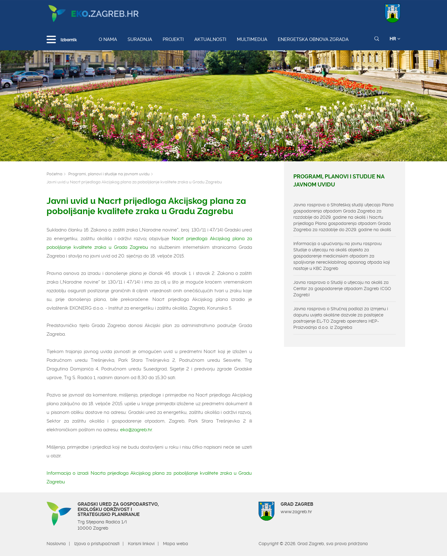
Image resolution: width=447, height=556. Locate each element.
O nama (108, 39)
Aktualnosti (210, 39)
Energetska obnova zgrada (313, 39)
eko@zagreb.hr (136, 430)
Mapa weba (175, 543)
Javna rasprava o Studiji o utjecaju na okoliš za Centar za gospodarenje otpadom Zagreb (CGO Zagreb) (342, 288)
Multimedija (252, 39)
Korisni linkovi (141, 543)
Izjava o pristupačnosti (97, 543)
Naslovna (56, 543)
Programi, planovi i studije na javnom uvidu (109, 174)
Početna (54, 174)
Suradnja (140, 39)
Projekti (173, 39)
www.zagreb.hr (296, 511)
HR (395, 39)
